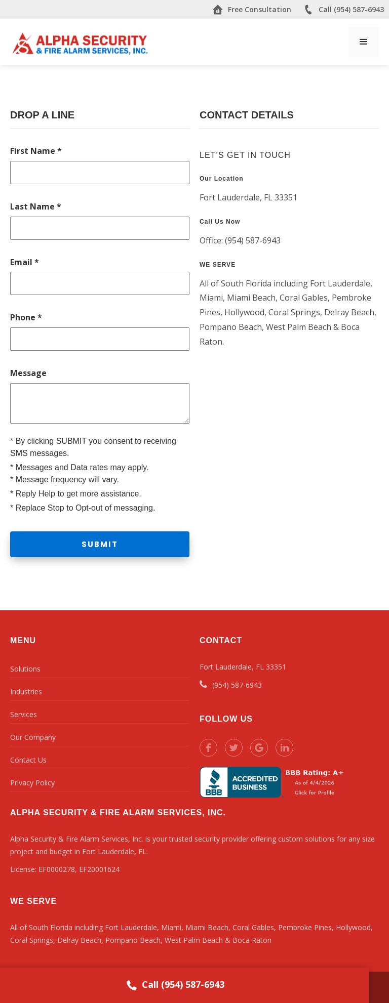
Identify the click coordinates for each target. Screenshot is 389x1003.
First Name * (36, 150)
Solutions (25, 669)
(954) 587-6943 (231, 685)
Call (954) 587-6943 (343, 10)
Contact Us (28, 760)
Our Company (33, 737)
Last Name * (35, 206)
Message (28, 373)
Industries (26, 691)
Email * (24, 262)
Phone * (26, 317)
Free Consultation (252, 10)
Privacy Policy (32, 782)
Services (23, 714)
